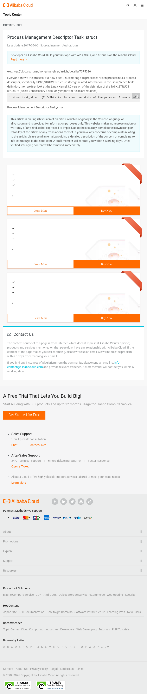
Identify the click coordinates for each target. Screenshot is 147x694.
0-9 (107, 646)
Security (130, 594)
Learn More (40, 210)
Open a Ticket (20, 466)
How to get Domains (59, 612)
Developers (67, 629)
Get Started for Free (24, 415)
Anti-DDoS (50, 594)
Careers (8, 668)
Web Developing (86, 629)
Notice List (67, 668)
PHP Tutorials (120, 629)
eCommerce (97, 594)
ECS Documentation (31, 612)
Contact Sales (37, 445)
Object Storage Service (73, 594)
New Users (134, 612)
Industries (51, 629)
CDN (38, 594)
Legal (54, 668)
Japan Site (10, 612)
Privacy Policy (39, 668)
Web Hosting (115, 594)
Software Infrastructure (90, 612)
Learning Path (116, 612)
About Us (21, 668)
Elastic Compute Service (18, 594)
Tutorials (104, 629)
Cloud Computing (32, 629)
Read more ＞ (19, 59)
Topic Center (11, 629)
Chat (14, 445)
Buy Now (106, 210)
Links (80, 668)
